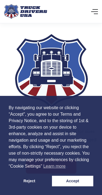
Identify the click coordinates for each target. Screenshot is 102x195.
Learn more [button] (54, 166)
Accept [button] (72, 181)
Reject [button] (29, 181)
